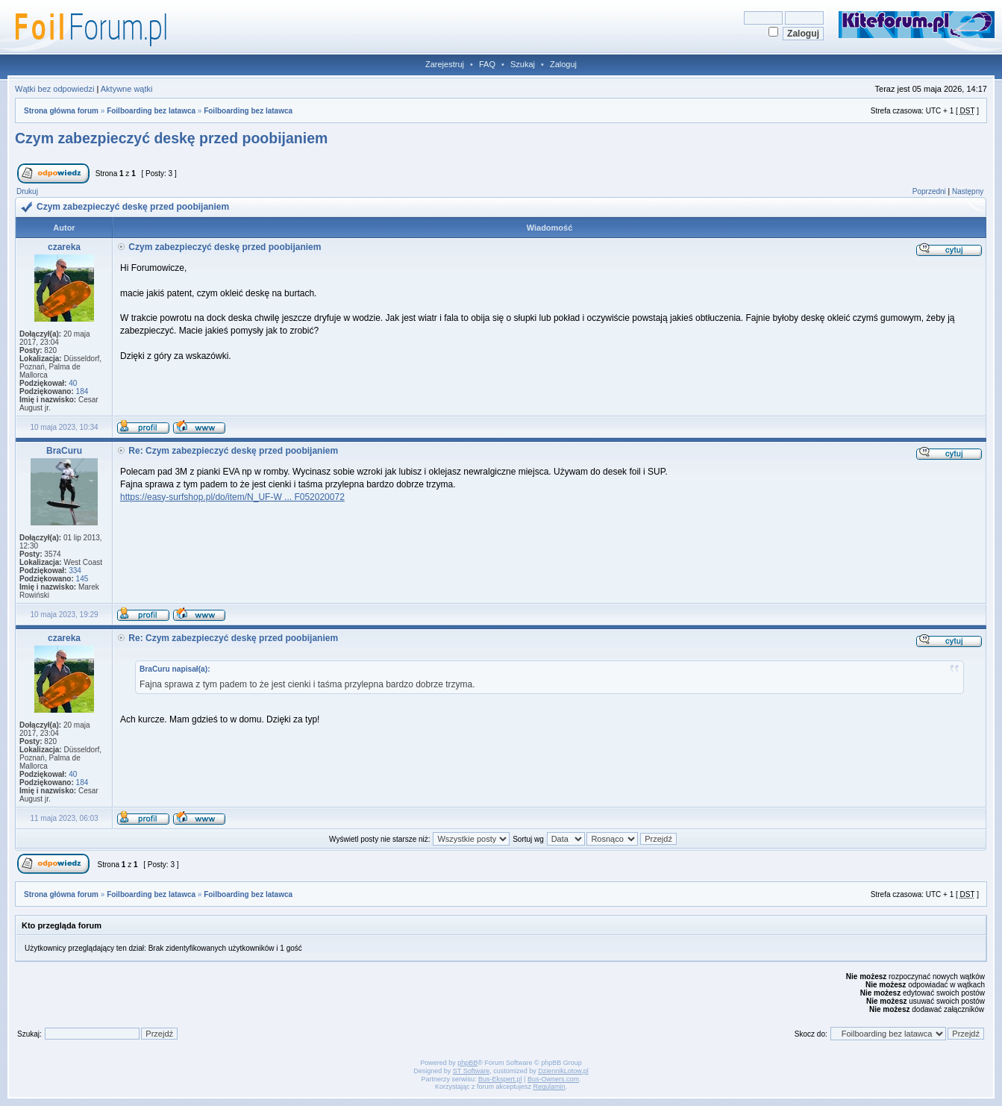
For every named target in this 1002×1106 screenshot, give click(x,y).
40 (73, 383)
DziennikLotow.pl (563, 1071)
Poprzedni (929, 191)
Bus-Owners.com (553, 1079)
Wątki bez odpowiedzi (54, 88)
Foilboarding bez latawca (151, 111)
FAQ (487, 64)
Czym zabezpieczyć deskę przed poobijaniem (171, 138)
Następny (967, 191)
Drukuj (27, 191)
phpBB (467, 1062)
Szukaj (522, 64)
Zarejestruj (444, 64)
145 (82, 579)
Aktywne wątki (127, 88)
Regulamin (549, 1086)
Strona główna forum (61, 111)
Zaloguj (563, 64)
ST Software (471, 1071)
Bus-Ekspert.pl (500, 1079)
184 (82, 391)
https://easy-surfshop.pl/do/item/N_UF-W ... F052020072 (232, 497)
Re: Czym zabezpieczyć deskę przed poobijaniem (233, 451)
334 (75, 570)
